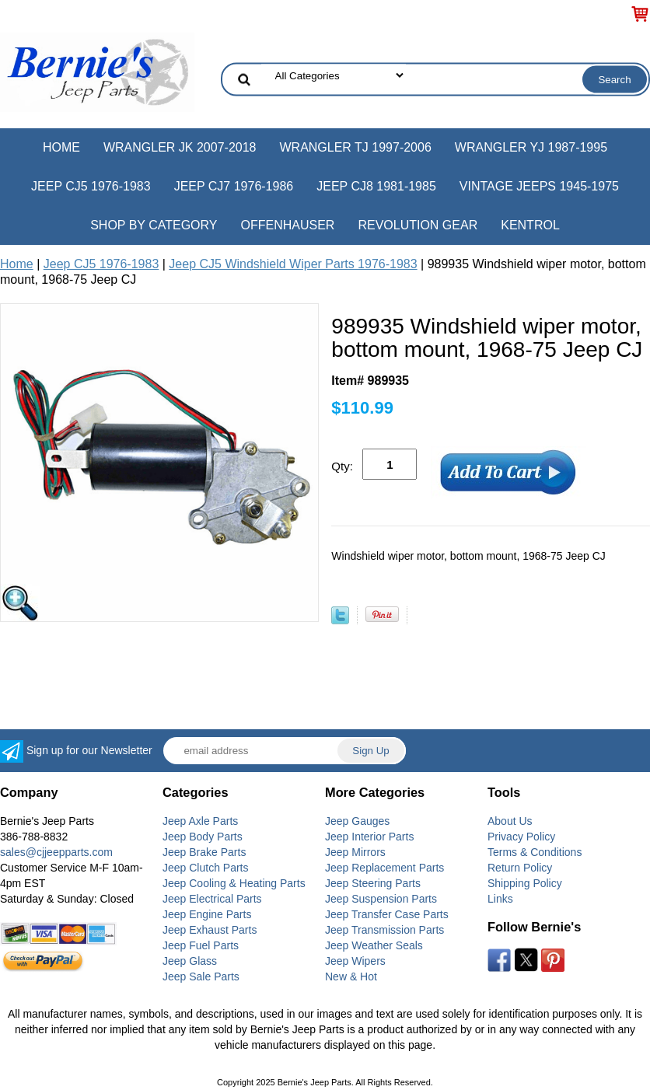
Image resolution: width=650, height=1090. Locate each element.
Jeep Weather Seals (374, 945)
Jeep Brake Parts (204, 852)
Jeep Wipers (355, 961)
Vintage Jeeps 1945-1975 (539, 186)
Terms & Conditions (535, 852)
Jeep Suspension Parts (381, 899)
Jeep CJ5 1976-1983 (91, 186)
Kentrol (530, 225)
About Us (510, 821)
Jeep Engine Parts (206, 914)
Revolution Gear (417, 225)
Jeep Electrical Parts (212, 899)
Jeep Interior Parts (369, 836)
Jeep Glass (189, 961)
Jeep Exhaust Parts (209, 930)
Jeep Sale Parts (200, 976)
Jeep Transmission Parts (384, 930)
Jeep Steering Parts (373, 883)
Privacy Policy (521, 836)
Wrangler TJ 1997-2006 (355, 147)
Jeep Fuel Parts (200, 945)
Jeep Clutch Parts (205, 867)
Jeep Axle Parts (200, 821)
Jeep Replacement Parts (384, 867)
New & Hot (351, 976)
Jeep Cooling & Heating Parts (234, 883)
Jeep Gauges (357, 821)
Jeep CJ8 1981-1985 (376, 186)
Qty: (342, 466)
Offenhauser (288, 225)
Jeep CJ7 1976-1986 (234, 186)
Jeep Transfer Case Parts (387, 914)
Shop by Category (153, 225)
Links (500, 899)
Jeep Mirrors (355, 852)
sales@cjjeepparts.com (56, 852)
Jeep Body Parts (202, 836)
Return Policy (520, 867)
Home (61, 147)
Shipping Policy (525, 883)
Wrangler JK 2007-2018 (180, 147)
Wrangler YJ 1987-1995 (531, 147)
